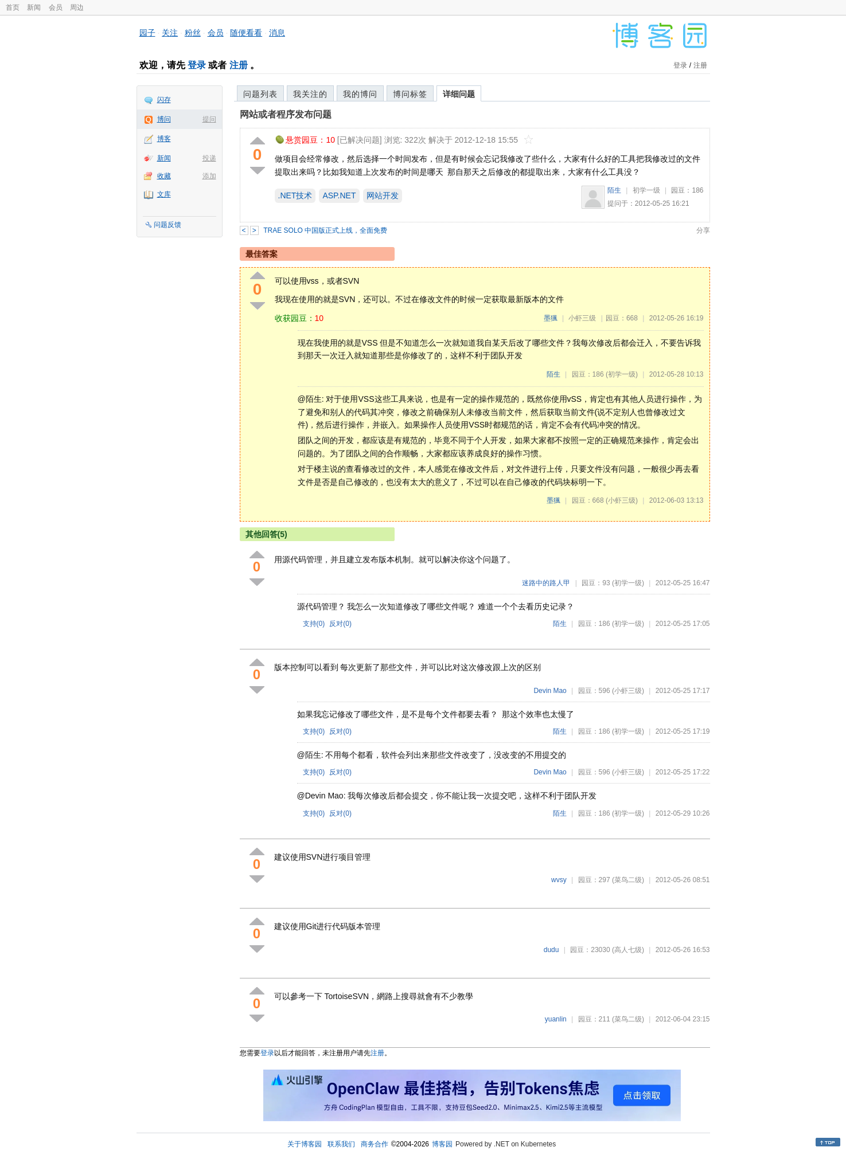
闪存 (164, 100)
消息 (277, 32)
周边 (77, 7)
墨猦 (550, 318)
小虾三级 (582, 318)
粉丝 (193, 32)
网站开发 (383, 195)
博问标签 (410, 94)
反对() (340, 624)
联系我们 (341, 1144)
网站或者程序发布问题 (286, 114)
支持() (314, 624)
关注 (170, 32)
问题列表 (260, 94)
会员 (56, 7)
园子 (147, 32)
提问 (209, 119)
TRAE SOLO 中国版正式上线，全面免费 (325, 230)
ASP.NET (339, 195)
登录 (197, 65)
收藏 (164, 176)
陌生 (614, 190)
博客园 (442, 1144)
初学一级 (646, 190)
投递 (209, 158)
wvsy (559, 880)
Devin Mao (549, 691)
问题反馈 (167, 225)
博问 (164, 119)
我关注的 (310, 94)
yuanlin (556, 1019)
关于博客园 (304, 1144)
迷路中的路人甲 (546, 583)
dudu (551, 950)
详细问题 (459, 94)
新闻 (34, 7)
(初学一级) (622, 374)
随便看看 (246, 32)
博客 (164, 139)
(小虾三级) (622, 500)
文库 (164, 194)
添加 (209, 176)
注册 (238, 65)
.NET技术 (295, 195)
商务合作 (374, 1144)
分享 (703, 230)
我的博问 (360, 94)
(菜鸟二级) (628, 880)
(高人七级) (628, 950)
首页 (13, 7)
